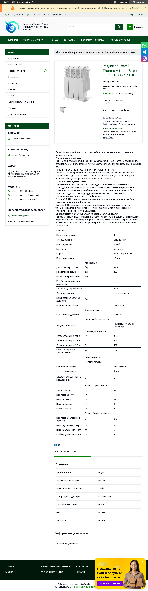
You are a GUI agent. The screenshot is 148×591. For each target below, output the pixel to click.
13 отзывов (122, 2)
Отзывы (12, 108)
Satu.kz (87, 584)
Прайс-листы (14, 77)
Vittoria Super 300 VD (74, 52)
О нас (54, 40)
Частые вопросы (119, 40)
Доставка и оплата (92, 40)
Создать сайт (23, 2)
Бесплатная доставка (112, 117)
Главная (13, 40)
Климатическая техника (52, 572)
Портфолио (14, 58)
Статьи (12, 89)
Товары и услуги (33, 40)
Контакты (69, 40)
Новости (12, 83)
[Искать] (119, 27)
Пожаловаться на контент (84, 587)
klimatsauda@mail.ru (20, 216)
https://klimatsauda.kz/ (26, 221)
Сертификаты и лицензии (21, 102)
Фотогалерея (15, 64)
